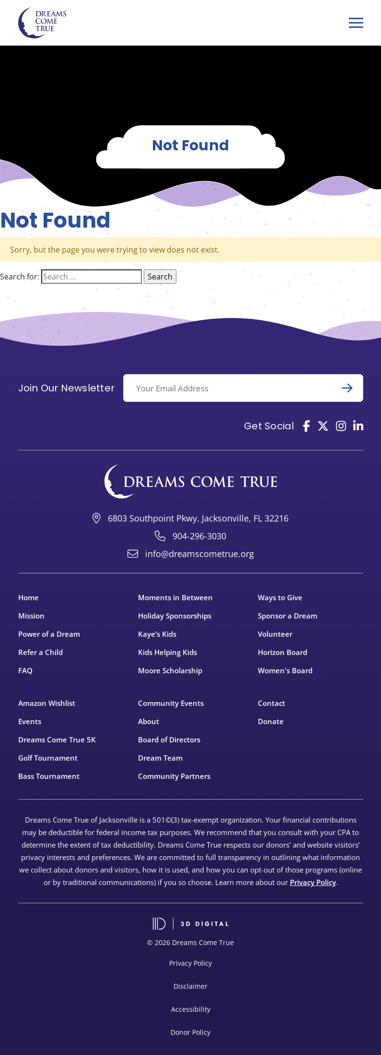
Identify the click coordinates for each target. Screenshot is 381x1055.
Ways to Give (280, 597)
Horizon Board (282, 652)
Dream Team (160, 758)
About (148, 721)
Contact (271, 703)
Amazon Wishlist (46, 703)
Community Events (171, 703)
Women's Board (285, 670)
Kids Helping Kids (167, 652)
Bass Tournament (49, 776)
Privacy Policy (313, 882)
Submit (351, 388)
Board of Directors (169, 739)
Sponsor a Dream (287, 615)
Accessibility (190, 1009)
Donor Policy (190, 1032)
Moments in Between (175, 597)
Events (29, 721)
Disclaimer (190, 986)
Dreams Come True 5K (57, 739)
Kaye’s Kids (157, 634)
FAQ (25, 670)
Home (28, 597)
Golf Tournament (48, 758)
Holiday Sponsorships (174, 615)
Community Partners (174, 776)
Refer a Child (40, 652)
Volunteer (275, 634)
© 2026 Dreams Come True (190, 942)
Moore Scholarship (170, 670)
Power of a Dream (49, 634)
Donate (271, 721)
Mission (31, 615)
